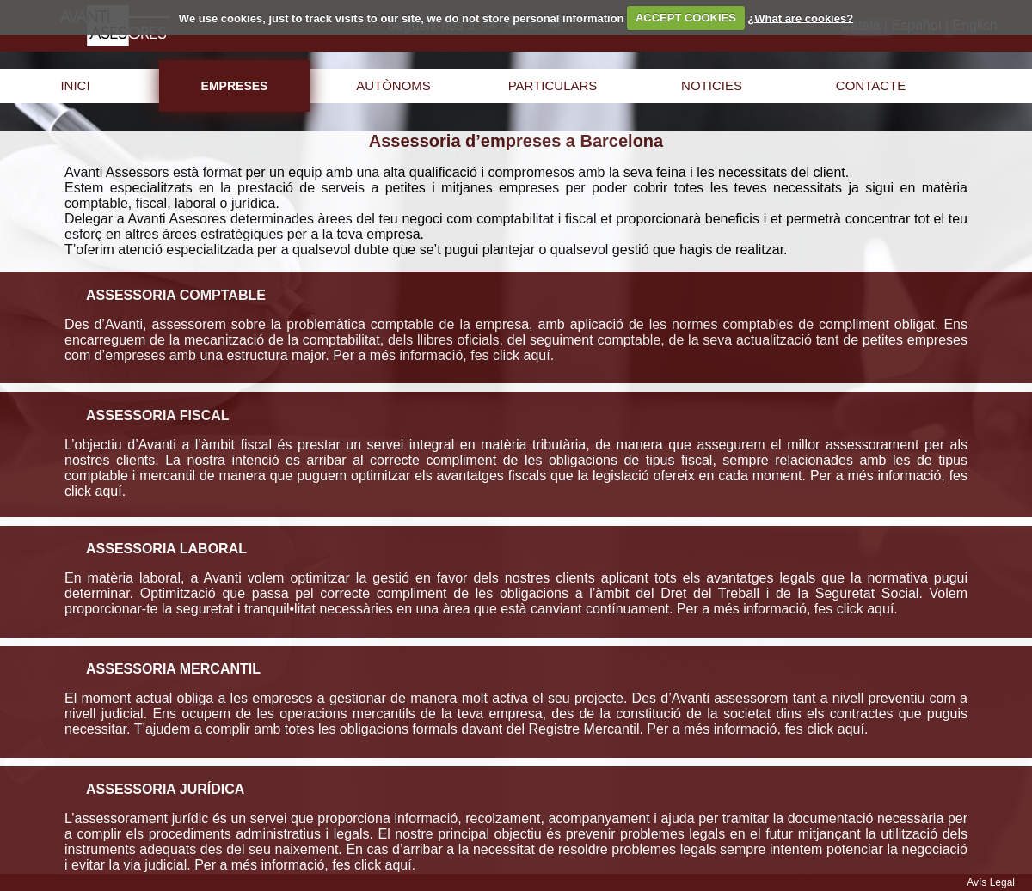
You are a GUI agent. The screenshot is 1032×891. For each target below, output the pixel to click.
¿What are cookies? (800, 17)
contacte (871, 85)
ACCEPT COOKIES (686, 17)
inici (74, 85)
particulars (553, 85)
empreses (234, 86)
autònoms (393, 85)
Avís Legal (991, 882)
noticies (711, 85)
